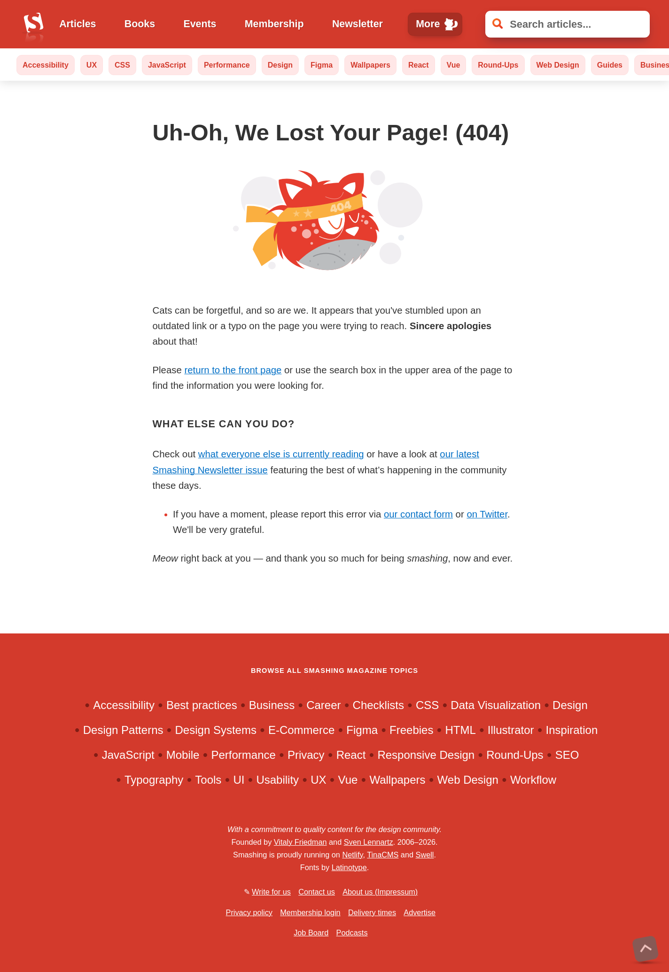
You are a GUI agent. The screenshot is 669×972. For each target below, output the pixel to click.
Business (272, 705)
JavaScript (167, 65)
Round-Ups (498, 65)
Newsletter (357, 24)
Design (280, 65)
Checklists (378, 705)
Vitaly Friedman (300, 842)
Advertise (420, 912)
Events (199, 24)
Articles (77, 24)
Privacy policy (249, 912)
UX (91, 65)
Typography (153, 779)
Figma (322, 65)
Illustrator (511, 730)
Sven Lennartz (368, 842)
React (418, 65)
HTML (460, 730)
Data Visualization (496, 705)
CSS (122, 65)
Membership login (310, 912)
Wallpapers (370, 65)
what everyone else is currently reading (281, 454)
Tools (208, 779)
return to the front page (232, 370)
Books (139, 24)
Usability (277, 779)
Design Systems (216, 730)
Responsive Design (426, 754)
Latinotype (349, 867)
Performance (227, 65)
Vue (453, 65)
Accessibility (46, 65)
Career (323, 705)
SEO (567, 754)
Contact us (316, 891)
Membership (274, 24)
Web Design (558, 65)
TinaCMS (382, 854)
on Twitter (487, 514)
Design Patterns (123, 730)
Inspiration (572, 730)
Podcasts (352, 932)
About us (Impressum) (380, 891)
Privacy (306, 754)
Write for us (271, 891)
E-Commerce (301, 730)
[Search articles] (567, 24)
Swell (425, 854)
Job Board (311, 932)
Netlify (352, 854)
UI (238, 779)
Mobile (183, 754)
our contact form (418, 514)
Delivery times (372, 912)
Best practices (201, 705)
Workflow (533, 779)
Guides (609, 65)
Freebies (411, 730)
